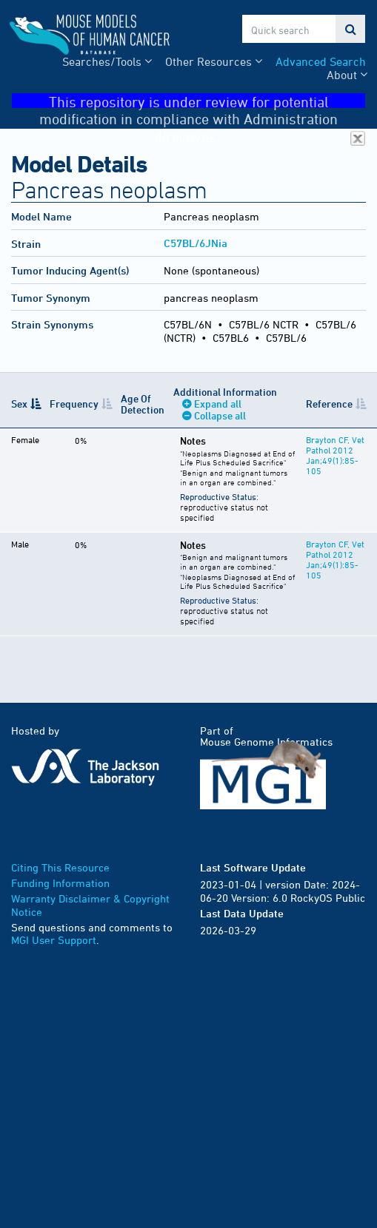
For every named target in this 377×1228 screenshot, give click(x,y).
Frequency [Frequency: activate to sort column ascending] (74, 403)
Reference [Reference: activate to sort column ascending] (329, 403)
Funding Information (60, 883)
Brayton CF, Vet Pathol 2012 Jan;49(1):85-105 (335, 455)
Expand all (217, 403)
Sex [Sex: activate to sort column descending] (19, 403)
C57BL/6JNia (195, 243)
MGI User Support (53, 940)
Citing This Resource (60, 867)
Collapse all (220, 415)
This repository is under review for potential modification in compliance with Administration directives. (202, 101)
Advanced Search (321, 61)
